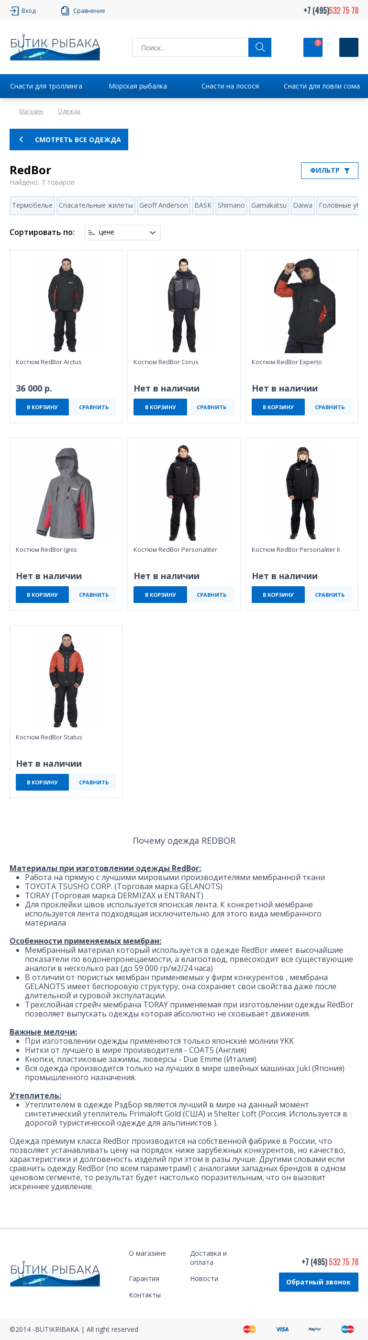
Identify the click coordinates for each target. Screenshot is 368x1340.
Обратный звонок (318, 1281)
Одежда (69, 111)
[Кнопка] (348, 47)
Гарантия (144, 1278)
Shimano (231, 205)
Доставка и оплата (208, 1258)
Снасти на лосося (230, 85)
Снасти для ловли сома (322, 85)
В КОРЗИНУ (42, 407)
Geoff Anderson (163, 205)
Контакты (145, 1294)
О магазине (147, 1253)
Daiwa (302, 205)
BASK (203, 205)
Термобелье (32, 205)
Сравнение (89, 11)
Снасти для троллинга (46, 85)
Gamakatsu (269, 205)
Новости (204, 1278)
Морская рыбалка (138, 85)
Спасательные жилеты (96, 205)
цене (106, 232)
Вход (28, 11)
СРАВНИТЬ (94, 407)
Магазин (31, 111)
